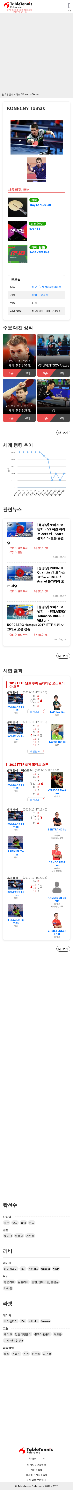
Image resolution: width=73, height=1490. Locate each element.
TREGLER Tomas (16, 852)
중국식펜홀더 (42, 1334)
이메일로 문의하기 (36, 1479)
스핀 (26, 1354)
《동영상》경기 (41, 548)
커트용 (58, 1334)
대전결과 (35, 711)
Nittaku (33, 1269)
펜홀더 (19, 1236)
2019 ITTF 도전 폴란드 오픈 (28, 764)
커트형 (30, 1236)
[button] (37, 137)
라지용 (8, 1288)
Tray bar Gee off (40, 205)
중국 (15, 1223)
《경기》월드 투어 (18, 548)
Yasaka (45, 1269)
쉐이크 (8, 1236)
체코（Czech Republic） (47, 287)
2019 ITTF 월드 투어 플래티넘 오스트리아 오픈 (37, 685)
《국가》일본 (15, 552)
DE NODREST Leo (57, 863)
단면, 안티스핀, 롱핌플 (45, 1282)
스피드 (16, 1354)
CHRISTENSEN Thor (57, 932)
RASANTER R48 (39, 252)
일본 (6, 1223)
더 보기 (63, 432)
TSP (23, 1269)
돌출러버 (23, 1282)
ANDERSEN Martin (57, 899)
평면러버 (9, 1282)
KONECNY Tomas (15, 708)
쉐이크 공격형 (40, 295)
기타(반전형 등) (13, 1340)
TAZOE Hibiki (57, 742)
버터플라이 (11, 1269)
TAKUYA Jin (57, 712)
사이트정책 (36, 1469)
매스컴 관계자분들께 (36, 1474)
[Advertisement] (36, 54)
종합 (6, 1354)
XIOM (56, 1269)
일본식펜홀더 (23, 1334)
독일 (23, 1223)
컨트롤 (36, 1354)
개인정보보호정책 (36, 1465)
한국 (31, 1223)
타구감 (47, 1354)
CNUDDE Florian (57, 791)
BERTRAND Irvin (57, 830)
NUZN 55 (34, 228)
